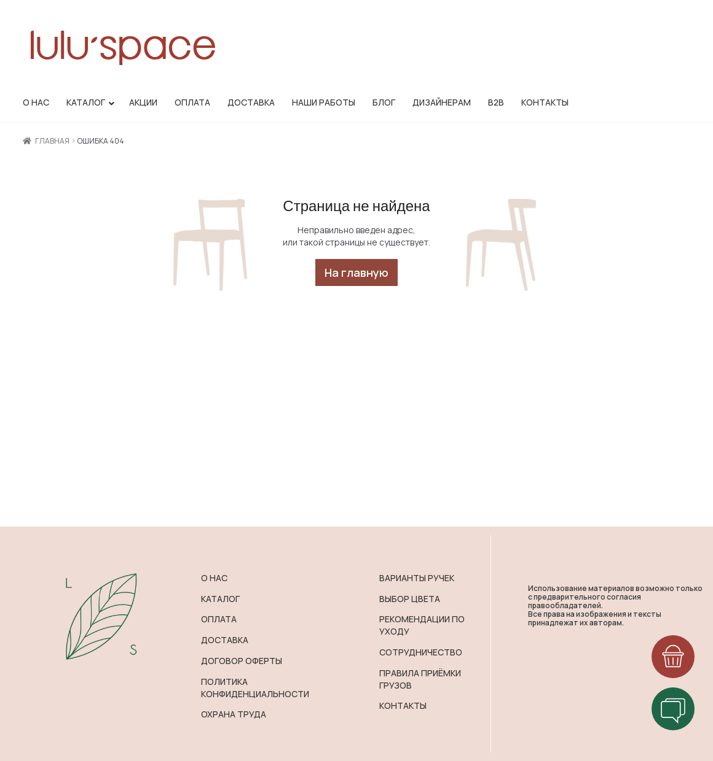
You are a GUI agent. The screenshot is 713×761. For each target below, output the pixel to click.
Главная (52, 141)
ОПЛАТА (219, 619)
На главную (356, 272)
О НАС (214, 578)
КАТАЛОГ (220, 599)
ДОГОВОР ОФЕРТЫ (241, 660)
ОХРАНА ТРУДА (233, 714)
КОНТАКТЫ (403, 705)
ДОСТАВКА (224, 640)
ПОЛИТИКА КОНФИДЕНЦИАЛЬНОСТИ (255, 688)
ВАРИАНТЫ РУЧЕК (416, 578)
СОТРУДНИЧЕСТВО (420, 652)
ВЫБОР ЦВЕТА (409, 599)
